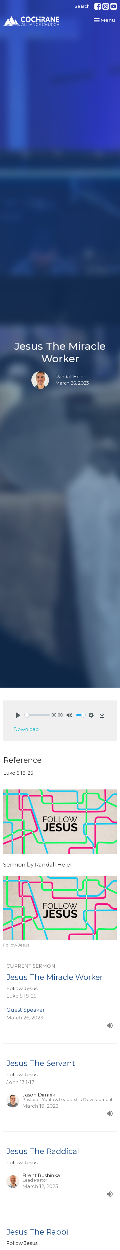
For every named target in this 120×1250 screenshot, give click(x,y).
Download (26, 729)
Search (82, 6)
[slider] (37, 715)
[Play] (18, 715)
